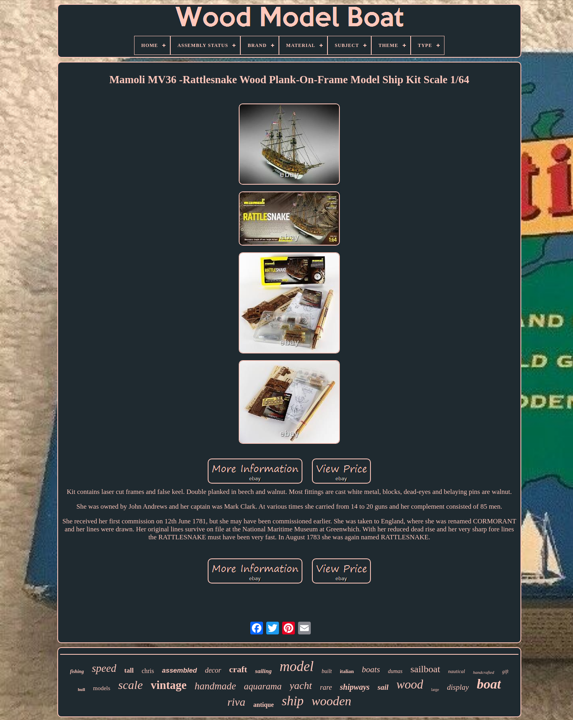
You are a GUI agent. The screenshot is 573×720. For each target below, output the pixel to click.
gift (505, 671)
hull (81, 689)
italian (347, 671)
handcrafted (483, 672)
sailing (263, 671)
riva (236, 702)
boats (371, 669)
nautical (456, 671)
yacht (301, 685)
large (435, 689)
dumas (395, 671)
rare (326, 687)
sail (383, 687)
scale (130, 684)
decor (213, 670)
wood (409, 684)
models (101, 688)
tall (129, 670)
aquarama (263, 686)
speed (104, 668)
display (458, 687)
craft (238, 669)
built (327, 671)
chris (148, 670)
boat (489, 684)
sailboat (425, 669)
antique (263, 704)
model (297, 666)
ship (293, 701)
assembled (179, 670)
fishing (77, 671)
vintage (169, 685)
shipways (354, 687)
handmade (215, 686)
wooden (331, 701)
